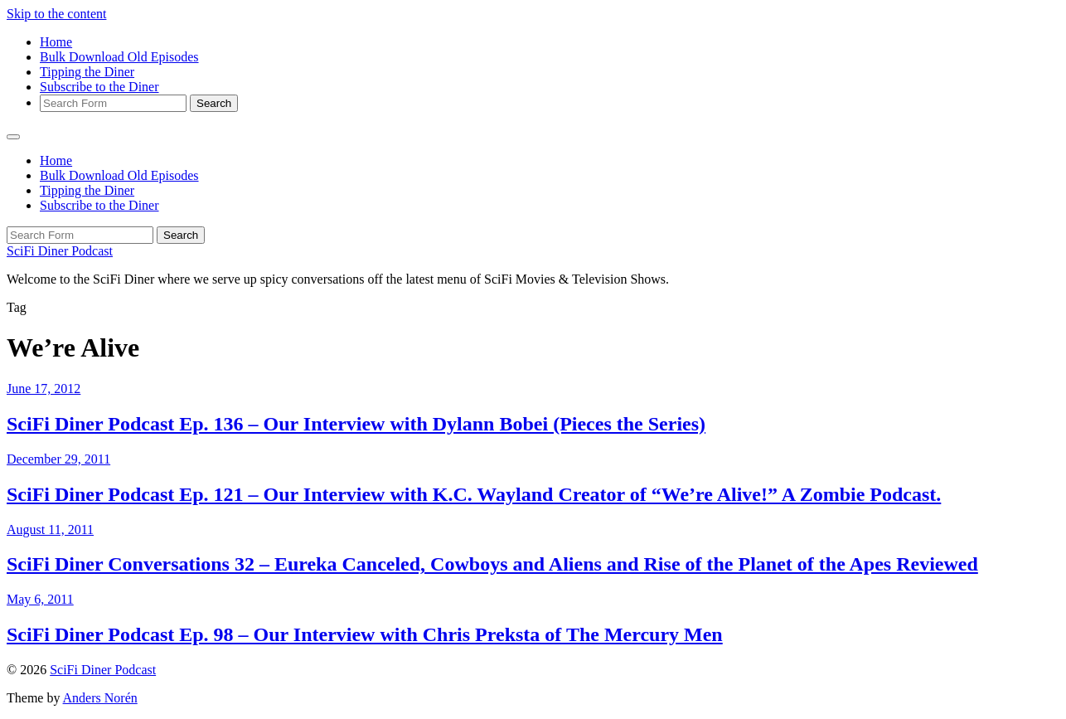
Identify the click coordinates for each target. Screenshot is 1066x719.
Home (56, 42)
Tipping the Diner (87, 72)
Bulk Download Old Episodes (119, 57)
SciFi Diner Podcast (60, 251)
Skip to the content (56, 14)
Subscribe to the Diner (99, 87)
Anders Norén (100, 698)
